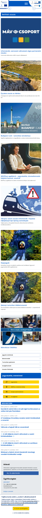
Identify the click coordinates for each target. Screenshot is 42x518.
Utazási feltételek (7, 369)
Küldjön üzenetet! (8, 491)
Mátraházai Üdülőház (9, 347)
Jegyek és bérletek (7, 355)
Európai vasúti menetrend (17, 391)
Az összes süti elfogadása (21, 509)
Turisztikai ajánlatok (8, 362)
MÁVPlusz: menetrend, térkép (18, 387)
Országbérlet (14, 396)
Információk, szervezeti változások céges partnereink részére (21, 52)
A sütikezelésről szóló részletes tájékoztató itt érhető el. (19, 504)
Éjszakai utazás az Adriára (10, 93)
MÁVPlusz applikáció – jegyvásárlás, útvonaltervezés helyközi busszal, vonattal (20, 177)
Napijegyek (5, 263)
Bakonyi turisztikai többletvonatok (14, 305)
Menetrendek (6, 358)
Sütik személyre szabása (21, 514)
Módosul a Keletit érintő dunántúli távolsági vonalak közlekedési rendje (18, 453)
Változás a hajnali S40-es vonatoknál (15, 427)
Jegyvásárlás (14, 382)
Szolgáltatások (6, 366)
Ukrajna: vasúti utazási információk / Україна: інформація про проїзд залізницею (18, 220)
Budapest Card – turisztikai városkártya (15, 136)
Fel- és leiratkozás (13, 473)
